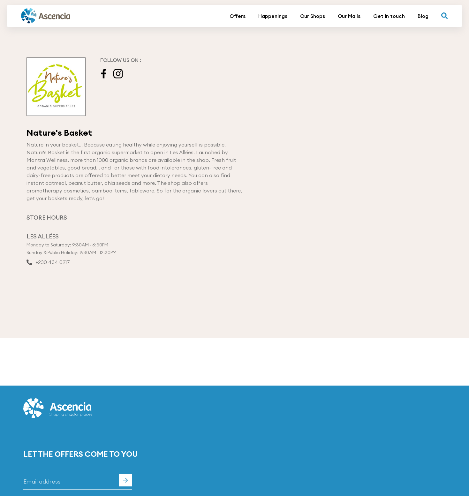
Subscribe (125, 480)
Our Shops (312, 16)
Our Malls (349, 16)
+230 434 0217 (48, 262)
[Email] (77, 482)
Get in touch (389, 16)
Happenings (272, 16)
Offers (238, 16)
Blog (423, 16)
